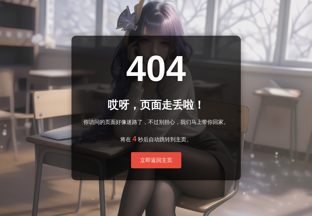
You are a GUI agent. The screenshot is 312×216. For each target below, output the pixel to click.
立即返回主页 (156, 160)
